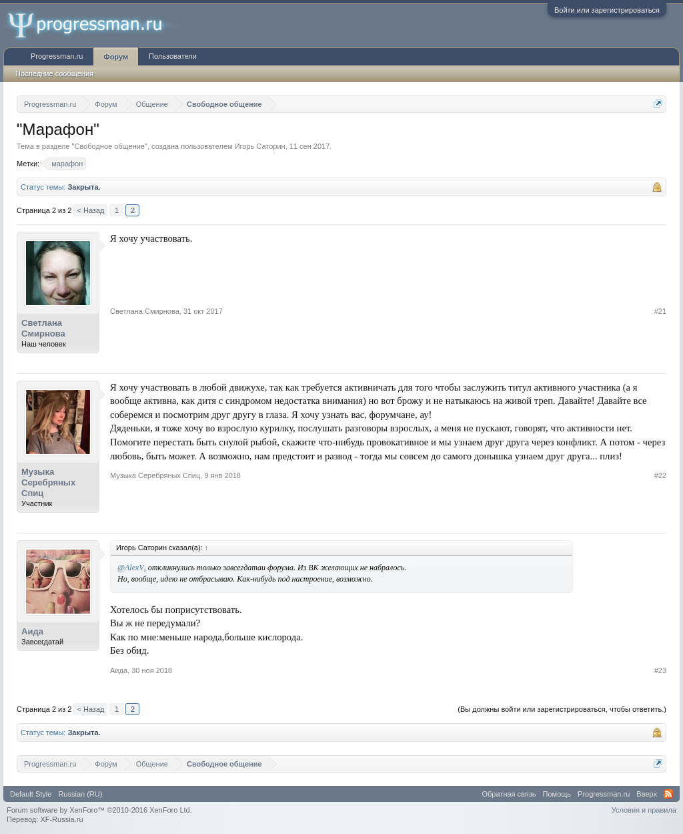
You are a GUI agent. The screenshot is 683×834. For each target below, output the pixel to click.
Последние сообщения (54, 73)
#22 (660, 475)
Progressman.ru (57, 56)
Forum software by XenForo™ (99, 810)
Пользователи (173, 56)
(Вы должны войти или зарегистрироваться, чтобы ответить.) (562, 709)
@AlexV (130, 567)
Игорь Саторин (260, 146)
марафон (65, 164)
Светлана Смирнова (43, 328)
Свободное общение (109, 146)
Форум (115, 57)
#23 (660, 670)
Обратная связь (509, 794)
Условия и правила (644, 810)
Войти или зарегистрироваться (607, 10)
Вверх (646, 794)
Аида (32, 631)
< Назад (90, 210)
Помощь (557, 794)
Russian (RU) (80, 794)
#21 (660, 311)
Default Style (30, 794)
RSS (668, 794)
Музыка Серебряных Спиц (48, 482)
